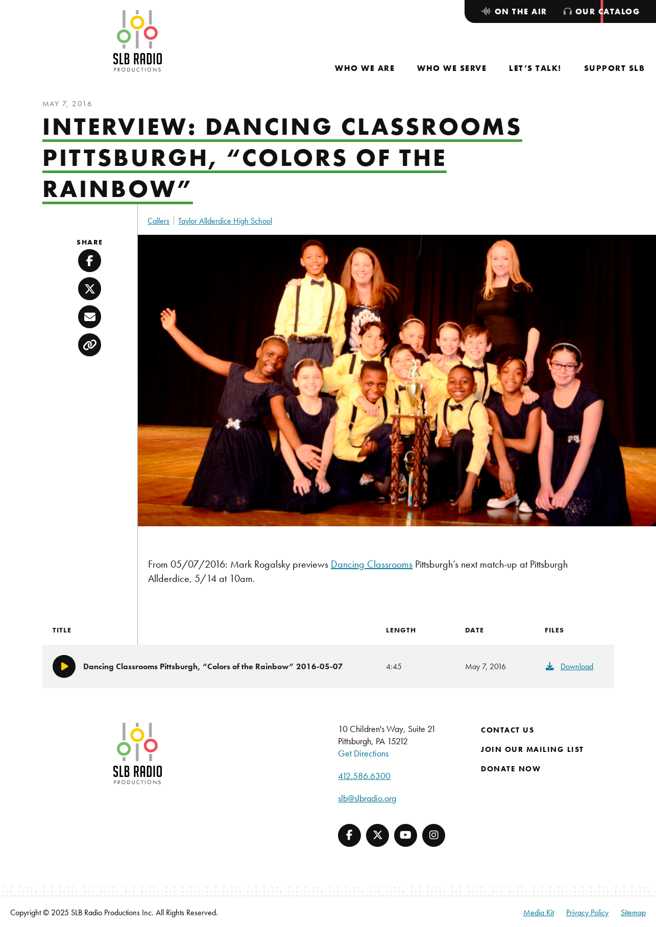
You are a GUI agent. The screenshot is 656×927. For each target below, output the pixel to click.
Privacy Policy (587, 912)
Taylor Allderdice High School (225, 220)
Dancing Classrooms (371, 564)
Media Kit (538, 912)
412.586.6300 (364, 776)
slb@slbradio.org (367, 798)
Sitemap (633, 912)
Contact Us (507, 730)
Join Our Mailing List (532, 749)
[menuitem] (365, 68)
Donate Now (511, 769)
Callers (158, 220)
